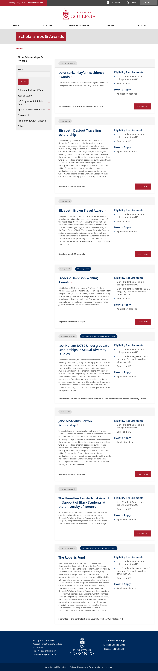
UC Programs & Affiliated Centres (31, 103)
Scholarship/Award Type (31, 90)
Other (21, 126)
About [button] (16, 25)
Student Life (38, 647)
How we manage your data (44, 654)
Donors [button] (142, 25)
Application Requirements (31, 109)
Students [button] (47, 25)
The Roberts (74, 557)
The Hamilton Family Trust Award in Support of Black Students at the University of (84, 502)
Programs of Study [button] (79, 25)
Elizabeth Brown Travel (83, 210)
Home (19, 48)
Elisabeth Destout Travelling (80, 132)
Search (21, 69)
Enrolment (23, 115)
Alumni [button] (110, 25)
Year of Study (25, 95)
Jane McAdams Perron (75, 423)
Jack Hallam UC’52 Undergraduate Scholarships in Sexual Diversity (84, 349)
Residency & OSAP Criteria (32, 120)
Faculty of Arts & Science (43, 640)
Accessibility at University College (47, 644)
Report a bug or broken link (45, 651)
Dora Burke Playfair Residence (81, 74)
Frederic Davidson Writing (78, 280)
